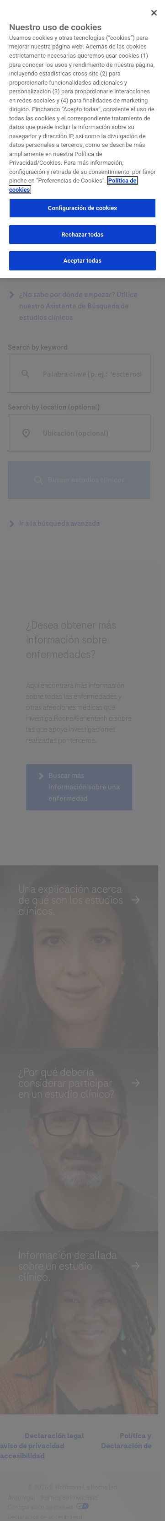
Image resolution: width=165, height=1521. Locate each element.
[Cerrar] (154, 13)
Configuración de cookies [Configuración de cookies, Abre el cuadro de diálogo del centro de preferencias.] (82, 208)
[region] (82, 139)
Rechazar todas (82, 234)
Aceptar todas (82, 260)
